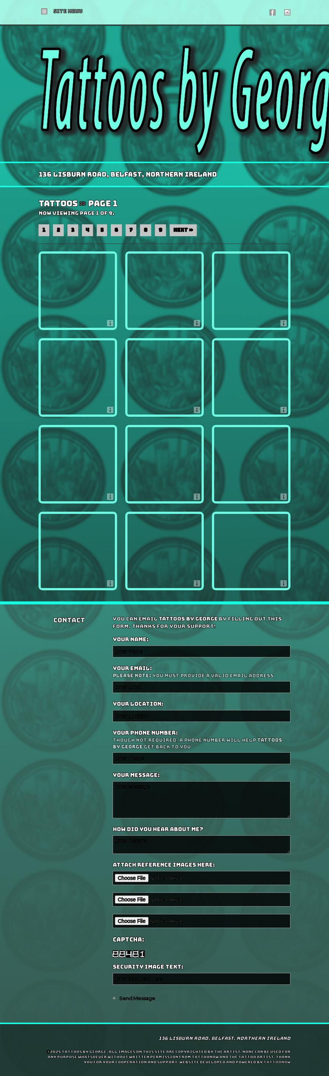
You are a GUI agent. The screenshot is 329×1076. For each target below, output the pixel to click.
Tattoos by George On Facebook (272, 12)
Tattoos (58, 203)
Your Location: (138, 704)
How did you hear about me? (158, 829)
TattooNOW (276, 1062)
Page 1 (102, 203)
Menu (68, 11)
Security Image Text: (148, 967)
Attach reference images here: (164, 865)
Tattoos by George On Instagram (287, 12)
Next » (183, 230)
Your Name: (131, 639)
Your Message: (136, 775)
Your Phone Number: (201, 739)
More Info (112, 325)
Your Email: (201, 672)
